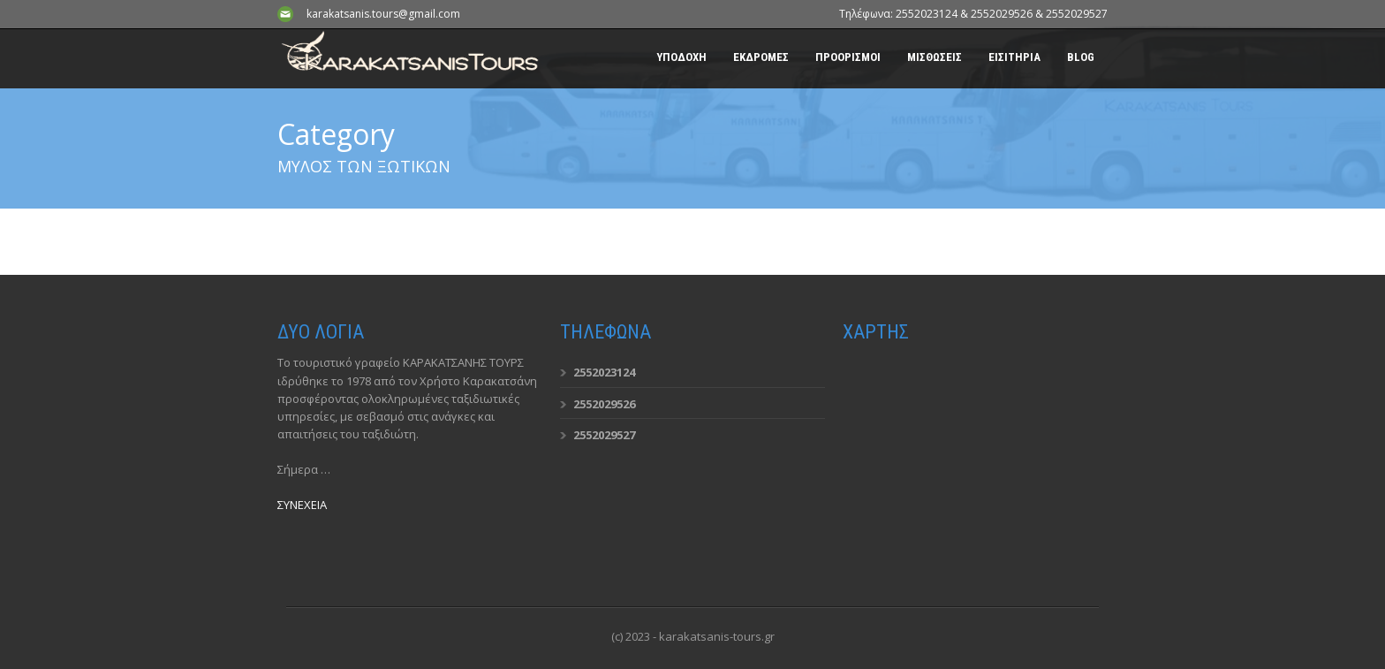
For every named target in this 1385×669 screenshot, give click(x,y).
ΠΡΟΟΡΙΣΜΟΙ (848, 57)
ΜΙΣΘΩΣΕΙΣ (934, 57)
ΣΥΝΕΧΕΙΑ (302, 505)
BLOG (1080, 57)
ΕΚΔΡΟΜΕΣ (761, 57)
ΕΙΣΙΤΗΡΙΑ (1014, 57)
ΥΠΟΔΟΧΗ (681, 57)
